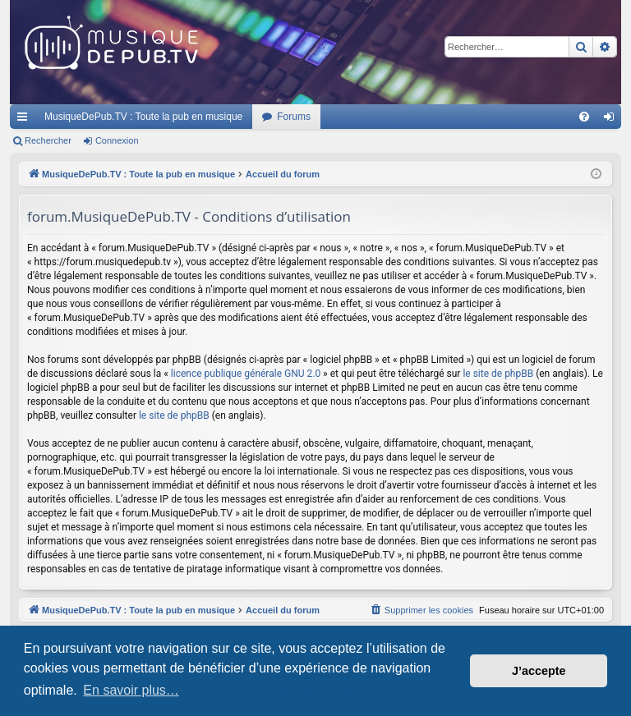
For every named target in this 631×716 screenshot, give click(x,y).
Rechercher (48, 140)
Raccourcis (25, 120)
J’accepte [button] (539, 670)
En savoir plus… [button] (131, 690)
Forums (294, 116)
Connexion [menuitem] (612, 120)
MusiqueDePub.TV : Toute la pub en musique (143, 116)
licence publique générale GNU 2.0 (245, 373)
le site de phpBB (498, 373)
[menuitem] (584, 116)
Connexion (117, 140)
